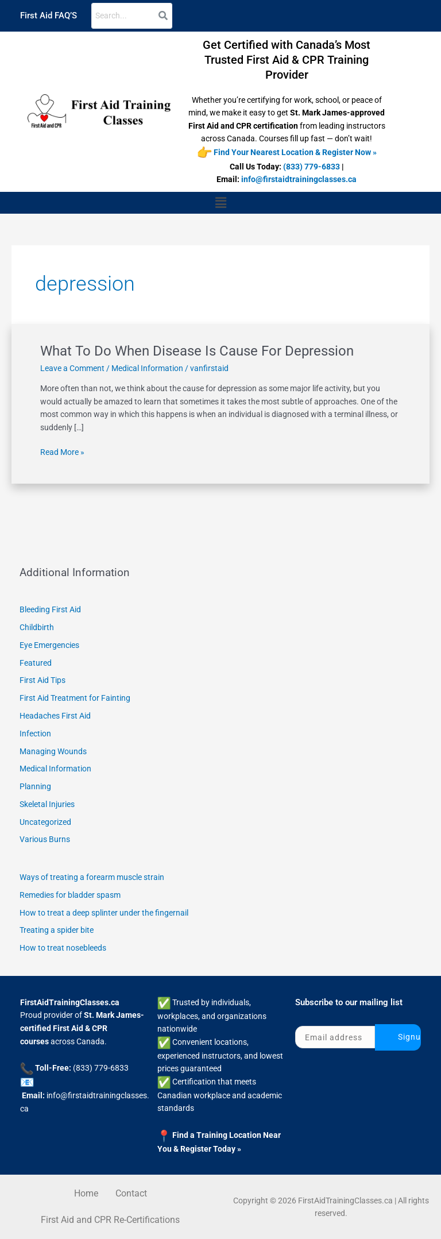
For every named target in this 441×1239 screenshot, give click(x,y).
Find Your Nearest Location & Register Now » (295, 151)
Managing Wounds (53, 751)
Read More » (62, 451)
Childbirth (37, 627)
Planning (35, 786)
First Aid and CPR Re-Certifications (110, 1219)
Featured (36, 662)
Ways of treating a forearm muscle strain (92, 877)
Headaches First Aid (55, 715)
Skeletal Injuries (47, 804)
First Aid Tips (42, 680)
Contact (131, 1193)
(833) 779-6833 (311, 166)
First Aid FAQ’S (48, 15)
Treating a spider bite (57, 930)
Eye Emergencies (49, 645)
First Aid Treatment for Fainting (75, 698)
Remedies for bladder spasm (70, 895)
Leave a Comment (72, 368)
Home (86, 1193)
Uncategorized (45, 822)
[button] (220, 203)
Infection (35, 733)
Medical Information (147, 368)
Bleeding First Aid (50, 609)
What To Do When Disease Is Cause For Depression (197, 351)
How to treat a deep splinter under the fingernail (104, 912)
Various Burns (45, 839)
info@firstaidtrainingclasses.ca (299, 179)
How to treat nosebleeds (63, 947)
